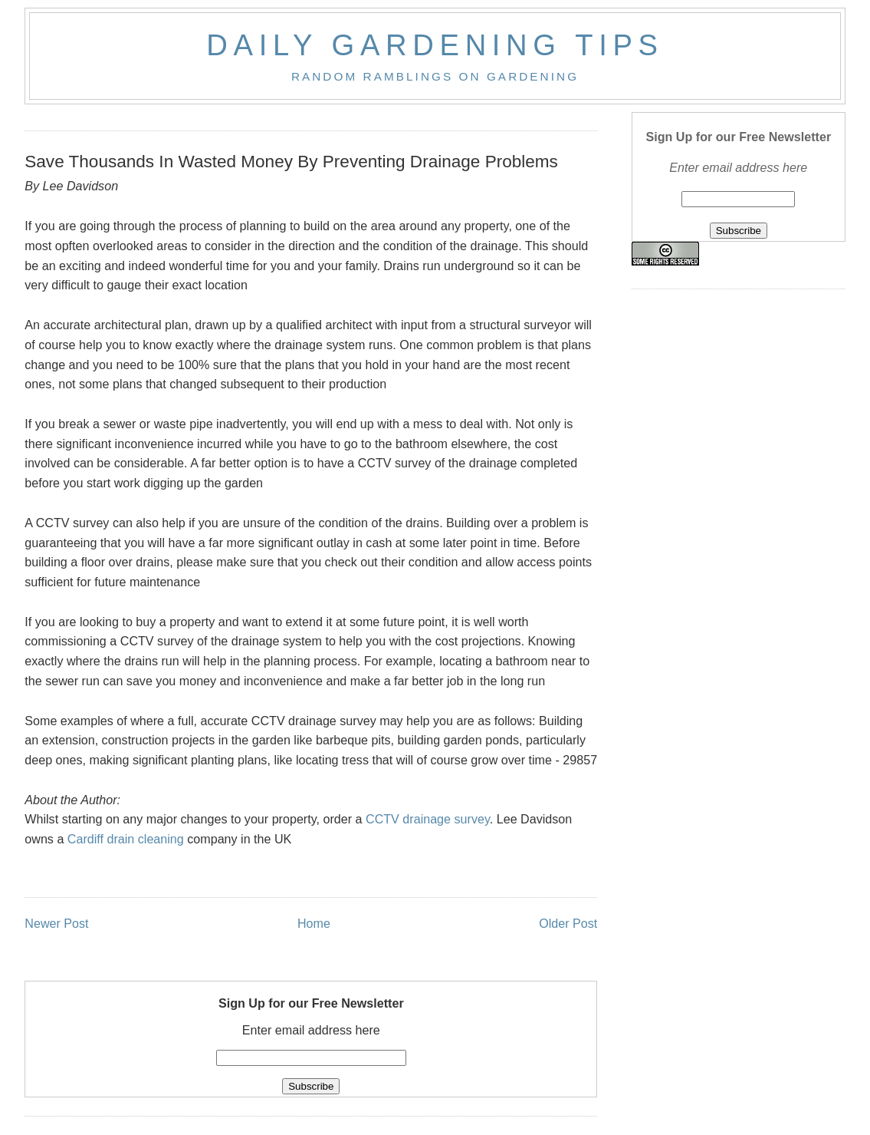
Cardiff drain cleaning (125, 839)
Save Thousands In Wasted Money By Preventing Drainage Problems (291, 161)
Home (313, 923)
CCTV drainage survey (428, 819)
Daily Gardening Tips (434, 44)
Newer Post (56, 923)
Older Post (568, 923)
